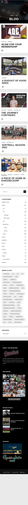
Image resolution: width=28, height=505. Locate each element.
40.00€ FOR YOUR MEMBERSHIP (11, 45)
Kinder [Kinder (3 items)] (20, 296)
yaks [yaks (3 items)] (4, 322)
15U (4, 211)
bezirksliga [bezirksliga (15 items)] (12, 279)
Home (12, 15)
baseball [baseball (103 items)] (5, 279)
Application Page (5, 202)
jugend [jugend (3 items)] (4, 293)
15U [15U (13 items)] (17, 273)
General (10, 41)
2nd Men (5, 230)
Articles (3, 41)
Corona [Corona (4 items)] (5, 285)
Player (3, 246)
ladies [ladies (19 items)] (4, 302)
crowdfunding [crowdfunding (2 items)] (20, 285)
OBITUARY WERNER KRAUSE (18, 413)
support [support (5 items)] (11, 316)
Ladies (4, 233)
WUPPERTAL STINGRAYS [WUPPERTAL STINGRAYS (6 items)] (19, 319)
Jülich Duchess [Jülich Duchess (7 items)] (20, 293)
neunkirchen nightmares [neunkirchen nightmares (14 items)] (8, 305)
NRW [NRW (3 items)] (18, 305)
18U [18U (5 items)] (22, 273)
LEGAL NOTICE (15, 472)
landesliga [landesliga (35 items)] (11, 302)
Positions (4, 249)
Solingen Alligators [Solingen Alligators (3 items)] (14, 313)
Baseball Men (6, 224)
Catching (5, 252)
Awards (3, 237)
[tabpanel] (14, 32)
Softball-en (4, 262)
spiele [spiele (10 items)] (4, 316)
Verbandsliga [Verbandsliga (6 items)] (19, 316)
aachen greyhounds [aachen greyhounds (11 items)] (7, 276)
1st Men (5, 227)
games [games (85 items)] (4, 290)
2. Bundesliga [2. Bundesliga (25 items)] (6, 273)
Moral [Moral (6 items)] (18, 302)
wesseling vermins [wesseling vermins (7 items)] (7, 319)
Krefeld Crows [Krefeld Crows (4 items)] (18, 299)
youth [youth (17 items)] (10, 322)
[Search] (25, 191)
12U (4, 208)
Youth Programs (6, 259)
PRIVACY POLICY (6, 472)
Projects (3, 256)
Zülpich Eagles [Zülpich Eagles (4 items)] (17, 322)
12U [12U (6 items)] (13, 273)
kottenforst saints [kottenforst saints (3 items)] (7, 299)
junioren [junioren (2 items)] (12, 293)
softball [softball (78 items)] (5, 313)
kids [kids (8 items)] (15, 296)
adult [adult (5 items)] (16, 276)
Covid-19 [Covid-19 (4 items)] (11, 285)
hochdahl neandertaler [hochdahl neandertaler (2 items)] (14, 290)
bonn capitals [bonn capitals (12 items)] (6, 282)
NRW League (6, 218)
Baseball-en (4, 240)
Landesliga (6, 215)
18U (4, 221)
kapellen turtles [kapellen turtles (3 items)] (7, 296)
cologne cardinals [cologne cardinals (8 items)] (17, 282)
